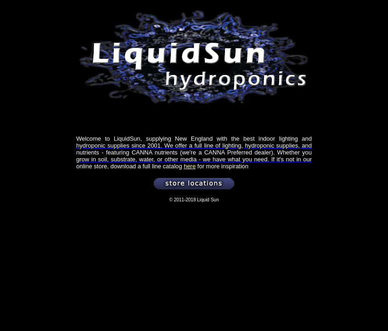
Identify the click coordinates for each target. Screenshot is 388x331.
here (190, 166)
